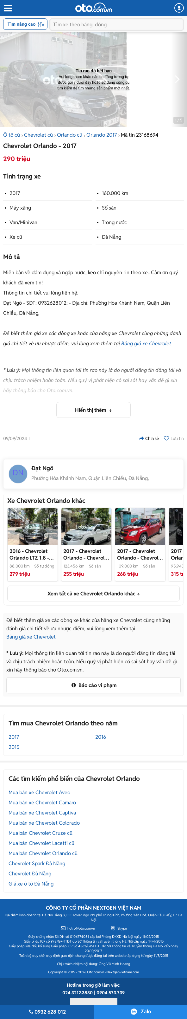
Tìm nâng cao (26, 24)
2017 (14, 193)
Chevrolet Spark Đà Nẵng (37, 863)
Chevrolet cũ (38, 135)
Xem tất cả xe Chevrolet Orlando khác (91, 593)
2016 (100, 737)
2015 (14, 747)
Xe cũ (15, 237)
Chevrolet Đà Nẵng (30, 873)
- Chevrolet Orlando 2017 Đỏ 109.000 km (140, 554)
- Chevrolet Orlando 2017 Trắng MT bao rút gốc (86, 554)
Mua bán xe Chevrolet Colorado (44, 823)
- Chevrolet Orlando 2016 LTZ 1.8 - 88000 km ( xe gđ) (31, 554)
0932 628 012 (47, 1012)
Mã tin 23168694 (140, 135)
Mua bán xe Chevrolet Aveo (39, 792)
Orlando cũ (69, 135)
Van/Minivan (23, 222)
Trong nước (114, 222)
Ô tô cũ (11, 135)
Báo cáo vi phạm (93, 685)
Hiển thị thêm (91, 410)
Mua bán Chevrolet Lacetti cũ (41, 843)
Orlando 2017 (101, 135)
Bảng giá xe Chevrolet (146, 343)
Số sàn (109, 207)
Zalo (146, 1011)
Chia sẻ (149, 438)
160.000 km (115, 193)
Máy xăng (20, 207)
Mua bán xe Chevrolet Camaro (42, 802)
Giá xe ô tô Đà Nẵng (31, 883)
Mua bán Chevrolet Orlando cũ (43, 853)
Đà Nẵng (111, 237)
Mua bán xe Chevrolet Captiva (42, 812)
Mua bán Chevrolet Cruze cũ (40, 833)
